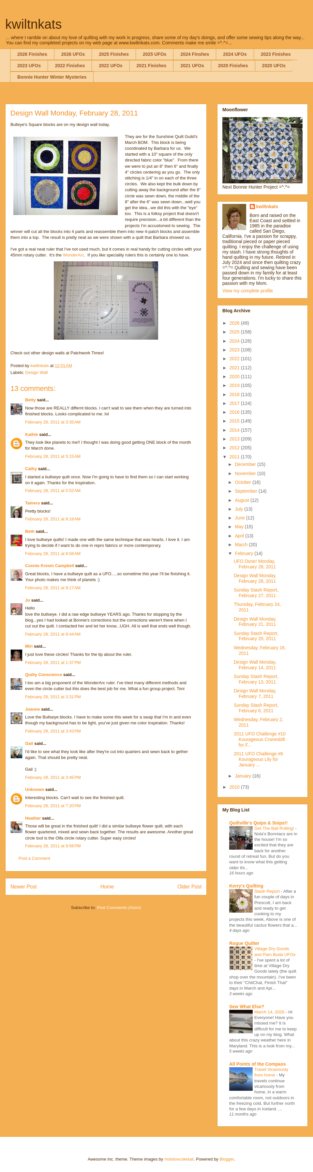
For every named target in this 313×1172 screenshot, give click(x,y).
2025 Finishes (114, 54)
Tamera (32, 503)
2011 (235, 456)
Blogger (226, 1159)
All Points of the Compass (257, 1064)
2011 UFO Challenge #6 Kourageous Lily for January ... (258, 759)
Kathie (31, 434)
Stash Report (267, 891)
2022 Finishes (70, 65)
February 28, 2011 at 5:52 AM (53, 490)
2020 (235, 376)
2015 (235, 421)
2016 (235, 412)
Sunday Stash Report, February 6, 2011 (256, 707)
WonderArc (73, 255)
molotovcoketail (179, 1159)
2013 (235, 438)
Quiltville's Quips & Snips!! (258, 822)
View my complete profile (247, 290)
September (246, 491)
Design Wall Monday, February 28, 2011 (255, 578)
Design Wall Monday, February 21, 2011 (255, 621)
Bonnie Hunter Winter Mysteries (51, 77)
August (242, 500)
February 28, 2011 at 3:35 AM (53, 422)
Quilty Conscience (43, 674)
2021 (235, 367)
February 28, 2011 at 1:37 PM (53, 662)
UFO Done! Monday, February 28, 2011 (255, 564)
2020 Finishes (233, 65)
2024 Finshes (194, 54)
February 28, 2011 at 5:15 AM (53, 456)
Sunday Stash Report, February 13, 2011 (256, 679)
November (246, 473)
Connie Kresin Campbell (49, 565)
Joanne (32, 709)
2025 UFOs (154, 54)
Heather (33, 818)
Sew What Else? (246, 1006)
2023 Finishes (276, 54)
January (243, 776)
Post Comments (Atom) (119, 907)
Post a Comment (34, 858)
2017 (235, 403)
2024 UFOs (234, 54)
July (239, 509)
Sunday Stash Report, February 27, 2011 (256, 592)
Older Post (189, 886)
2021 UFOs (192, 65)
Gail (29, 743)
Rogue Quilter (244, 943)
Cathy (31, 468)
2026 (235, 323)
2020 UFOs (274, 65)
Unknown (34, 789)
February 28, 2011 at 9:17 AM (53, 587)
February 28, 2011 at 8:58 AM (53, 553)
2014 (235, 430)
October (243, 482)
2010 (235, 787)
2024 (235, 341)
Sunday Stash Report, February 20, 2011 (256, 636)
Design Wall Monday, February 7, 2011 (255, 693)
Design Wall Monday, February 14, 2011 (255, 664)
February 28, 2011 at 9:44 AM (53, 634)
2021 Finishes (152, 65)
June (240, 517)
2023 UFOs (29, 65)
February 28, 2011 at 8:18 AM (53, 519)
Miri (29, 646)
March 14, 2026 (270, 1012)
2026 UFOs (73, 54)
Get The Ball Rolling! (274, 828)
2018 (235, 394)
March (242, 544)
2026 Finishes (32, 54)
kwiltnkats (33, 24)
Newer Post (23, 886)
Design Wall (36, 372)
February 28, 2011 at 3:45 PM (53, 777)
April (240, 535)
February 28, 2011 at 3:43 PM (53, 731)
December (246, 464)
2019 (235, 385)
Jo (27, 600)
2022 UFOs (110, 65)
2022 (235, 358)
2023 (235, 349)
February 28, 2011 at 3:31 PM (53, 696)
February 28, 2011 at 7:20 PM (53, 805)
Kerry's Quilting (246, 885)
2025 (235, 331)
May (240, 526)
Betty (30, 399)
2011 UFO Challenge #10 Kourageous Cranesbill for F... (260, 739)
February (244, 553)
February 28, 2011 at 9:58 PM (53, 845)
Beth (30, 531)
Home (107, 886)
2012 (235, 447)
